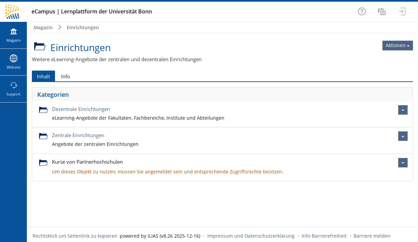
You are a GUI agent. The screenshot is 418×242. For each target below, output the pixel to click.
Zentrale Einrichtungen (78, 135)
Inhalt (43, 76)
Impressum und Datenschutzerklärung (251, 236)
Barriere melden (372, 236)
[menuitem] (383, 12)
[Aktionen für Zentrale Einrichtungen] (403, 136)
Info (65, 76)
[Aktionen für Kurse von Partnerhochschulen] (403, 162)
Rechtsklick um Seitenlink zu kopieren (75, 236)
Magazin (43, 27)
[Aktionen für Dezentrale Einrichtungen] (403, 110)
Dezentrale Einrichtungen (81, 109)
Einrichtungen (83, 27)
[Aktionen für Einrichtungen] (397, 45)
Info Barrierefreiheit (324, 236)
